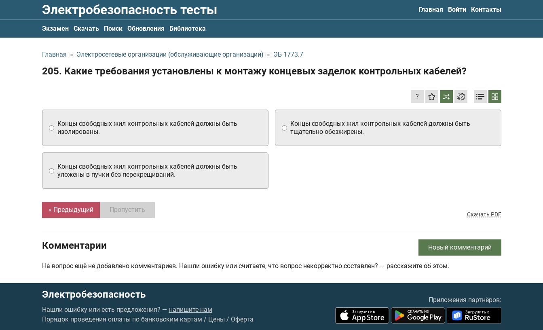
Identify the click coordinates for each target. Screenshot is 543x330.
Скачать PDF (484, 214)
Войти (457, 9)
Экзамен (55, 28)
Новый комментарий (460, 247)
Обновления (146, 28)
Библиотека (187, 28)
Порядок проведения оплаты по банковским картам (122, 319)
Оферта (242, 319)
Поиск (113, 28)
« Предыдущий (71, 210)
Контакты (486, 9)
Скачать (86, 28)
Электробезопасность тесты (129, 9)
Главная (430, 9)
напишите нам (190, 309)
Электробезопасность (94, 294)
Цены (216, 319)
